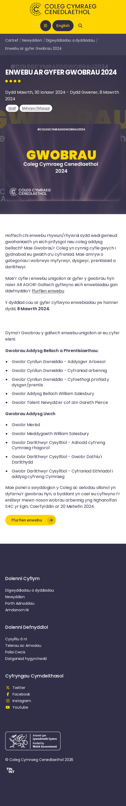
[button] (30, 520)
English (63, 25)
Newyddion (32, 40)
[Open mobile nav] (45, 25)
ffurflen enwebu (48, 291)
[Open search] (80, 25)
